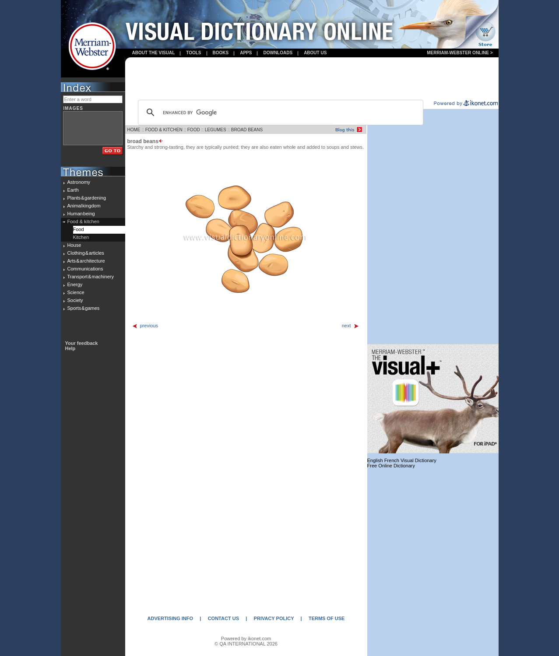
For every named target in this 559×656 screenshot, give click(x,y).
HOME (134, 129)
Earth (73, 190)
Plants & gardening (86, 197)
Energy (75, 284)
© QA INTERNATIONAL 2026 (246, 643)
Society (75, 300)
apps (246, 52)
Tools (193, 52)
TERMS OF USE (327, 618)
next (350, 325)
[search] (279, 112)
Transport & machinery (90, 276)
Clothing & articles (85, 253)
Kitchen (81, 237)
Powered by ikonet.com (246, 638)
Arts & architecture (86, 260)
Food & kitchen (83, 221)
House (74, 245)
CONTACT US (223, 618)
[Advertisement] (311, 79)
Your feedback (81, 343)
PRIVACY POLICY (274, 618)
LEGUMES (215, 129)
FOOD (193, 129)
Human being (81, 213)
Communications (85, 268)
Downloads (277, 52)
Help (70, 348)
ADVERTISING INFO (170, 618)
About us (315, 52)
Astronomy (79, 182)
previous (145, 325)
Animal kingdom (84, 205)
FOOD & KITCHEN (164, 129)
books (221, 52)
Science (75, 292)
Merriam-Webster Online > (459, 52)
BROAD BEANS (247, 129)
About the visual (153, 52)
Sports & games (83, 308)
